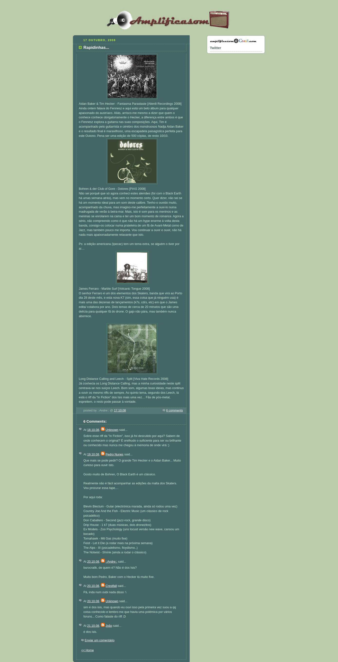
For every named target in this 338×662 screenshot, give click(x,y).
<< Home (87, 650)
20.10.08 (93, 561)
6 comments (174, 410)
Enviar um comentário (100, 640)
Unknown (112, 430)
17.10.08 (120, 410)
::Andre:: (111, 561)
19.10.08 (93, 454)
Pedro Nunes (115, 454)
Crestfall (111, 586)
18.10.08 (93, 430)
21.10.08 (93, 625)
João (109, 625)
